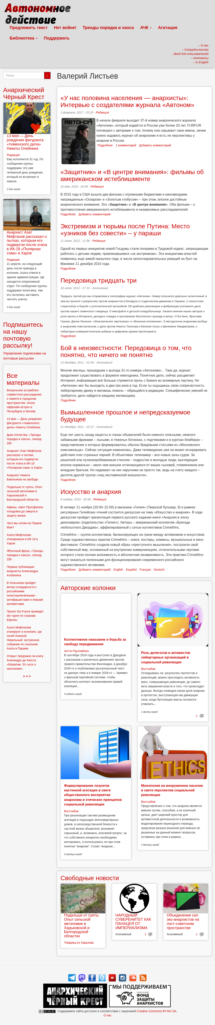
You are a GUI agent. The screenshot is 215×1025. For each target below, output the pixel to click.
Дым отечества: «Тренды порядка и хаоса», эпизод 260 (24, 439)
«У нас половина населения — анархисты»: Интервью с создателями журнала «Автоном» (127, 101)
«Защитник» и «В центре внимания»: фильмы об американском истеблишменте (132, 175)
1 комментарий (126, 145)
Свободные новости (89, 877)
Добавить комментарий (155, 145)
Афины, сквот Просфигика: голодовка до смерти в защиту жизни (25, 511)
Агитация (167, 27)
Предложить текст (29, 27)
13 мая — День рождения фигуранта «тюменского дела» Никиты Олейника (25, 142)
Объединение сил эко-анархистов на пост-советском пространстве (183, 921)
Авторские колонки (87, 587)
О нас (107, 1015)
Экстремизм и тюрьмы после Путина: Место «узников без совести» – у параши (125, 230)
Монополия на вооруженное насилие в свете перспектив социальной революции (172, 790)
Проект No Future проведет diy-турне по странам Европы (25, 616)
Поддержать (56, 38)
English (118, 569)
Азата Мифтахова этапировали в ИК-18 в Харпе (22, 539)
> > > (27, 676)
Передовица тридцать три (98, 280)
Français (145, 569)
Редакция (102, 112)
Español (131, 569)
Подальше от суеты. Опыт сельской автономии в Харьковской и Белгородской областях (82, 925)
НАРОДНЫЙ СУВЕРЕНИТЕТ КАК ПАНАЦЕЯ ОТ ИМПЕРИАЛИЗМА (133, 921)
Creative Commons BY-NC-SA (156, 1011)
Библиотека (24, 38)
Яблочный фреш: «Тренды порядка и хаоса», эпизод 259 (25, 555)
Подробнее (105, 145)
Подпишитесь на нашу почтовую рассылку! (23, 335)
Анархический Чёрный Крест (23, 93)
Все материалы (23, 379)
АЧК (146, 27)
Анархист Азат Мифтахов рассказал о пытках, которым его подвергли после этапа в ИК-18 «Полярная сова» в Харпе (27, 242)
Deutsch (159, 569)
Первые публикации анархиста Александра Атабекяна (22, 571)
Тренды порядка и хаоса (108, 27)
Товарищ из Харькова (79, 942)
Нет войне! (65, 27)
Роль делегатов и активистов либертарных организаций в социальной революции (165, 657)
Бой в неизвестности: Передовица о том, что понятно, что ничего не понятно (125, 351)
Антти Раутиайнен (76, 651)
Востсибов (148, 669)
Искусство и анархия (90, 491)
